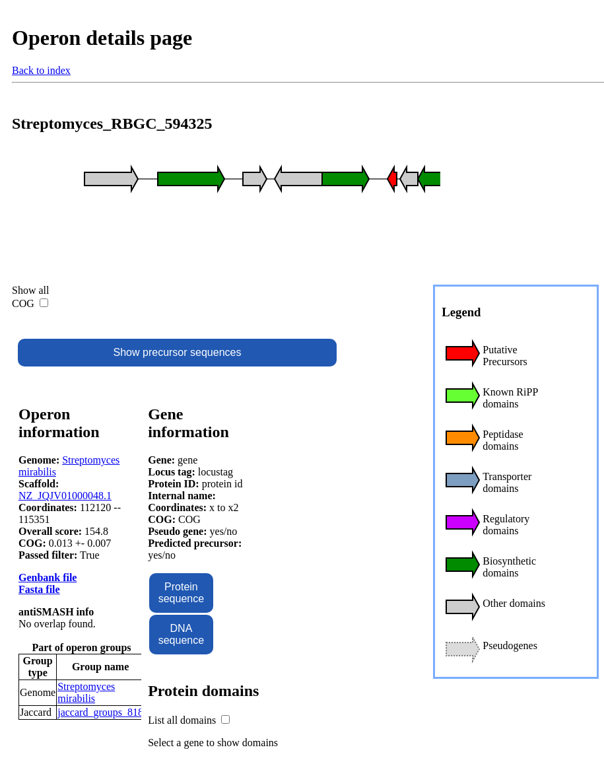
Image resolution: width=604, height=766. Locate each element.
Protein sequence (181, 592)
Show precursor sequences (178, 352)
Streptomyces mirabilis (86, 692)
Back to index (41, 70)
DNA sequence (181, 634)
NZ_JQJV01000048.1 (65, 495)
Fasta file (39, 589)
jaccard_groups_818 (100, 712)
